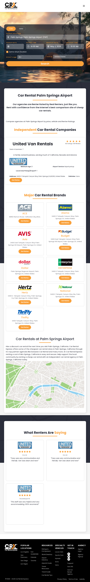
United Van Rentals (33, 144)
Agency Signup (80, 555)
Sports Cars (59, 555)
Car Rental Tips (47, 575)
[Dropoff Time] (76, 46)
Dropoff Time (72, 43)
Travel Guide (46, 572)
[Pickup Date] (16, 46)
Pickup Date (11, 43)
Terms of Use (73, 579)
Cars (11, 28)
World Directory (47, 554)
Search (45, 63)
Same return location (18, 52)
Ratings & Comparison (46, 550)
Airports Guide (47, 563)
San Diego (24, 561)
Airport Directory (45, 559)
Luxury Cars (59, 552)
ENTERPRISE (65, 268)
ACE (24, 213)
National (65, 291)
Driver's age (11, 57)
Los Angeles (25, 552)
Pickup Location (13, 33)
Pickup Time (31, 43)
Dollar (24, 268)
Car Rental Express (22, 579)
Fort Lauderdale (34, 553)
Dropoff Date (52, 43)
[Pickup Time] (36, 46)
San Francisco (24, 556)
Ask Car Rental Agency (70, 572)
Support (70, 563)
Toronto (33, 561)
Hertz (25, 292)
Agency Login (80, 550)
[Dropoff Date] (56, 46)
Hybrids (57, 558)
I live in (49, 57)
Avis (24, 239)
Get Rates (16, 180)
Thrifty (25, 317)
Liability (82, 579)
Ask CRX (70, 567)
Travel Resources (45, 567)
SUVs (57, 562)
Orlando (33, 557)
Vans (21, 28)
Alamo (65, 213)
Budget (65, 235)
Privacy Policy (62, 579)
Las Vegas (24, 564)
